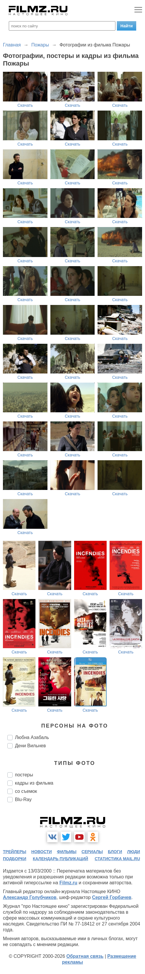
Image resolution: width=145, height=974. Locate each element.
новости (41, 851)
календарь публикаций (60, 858)
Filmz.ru (68, 882)
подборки (14, 858)
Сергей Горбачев (111, 897)
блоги (115, 851)
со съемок (26, 791)
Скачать (25, 105)
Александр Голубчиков (30, 897)
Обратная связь (84, 956)
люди (133, 851)
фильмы (66, 851)
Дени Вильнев (30, 745)
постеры (24, 774)
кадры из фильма (34, 782)
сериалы (92, 851)
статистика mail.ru (117, 858)
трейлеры (14, 851)
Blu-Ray (23, 799)
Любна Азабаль (32, 737)
